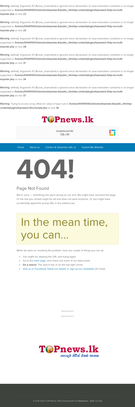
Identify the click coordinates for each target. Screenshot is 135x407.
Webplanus (83, 401)
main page (40, 260)
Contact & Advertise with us (60, 147)
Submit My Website (92, 147)
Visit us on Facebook (34, 268)
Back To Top (96, 401)
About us (35, 147)
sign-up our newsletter (82, 268)
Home (20, 147)
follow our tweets (56, 268)
